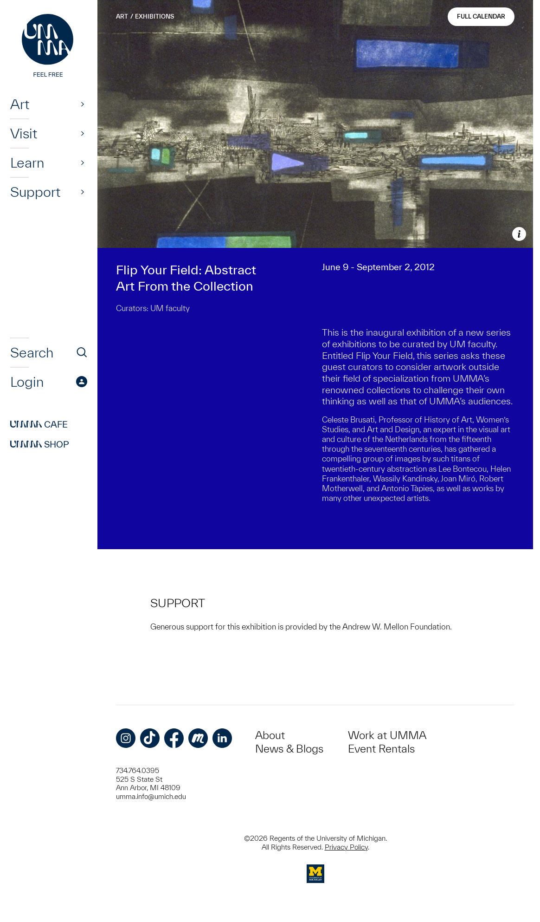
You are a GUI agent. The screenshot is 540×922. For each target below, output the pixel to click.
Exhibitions (154, 16)
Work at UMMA (387, 735)
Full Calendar (481, 16)
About (270, 735)
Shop (39, 444)
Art (19, 104)
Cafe (39, 424)
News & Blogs (289, 748)
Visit (23, 133)
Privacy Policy (346, 847)
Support (35, 192)
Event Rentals (381, 748)
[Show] (82, 104)
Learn (27, 162)
